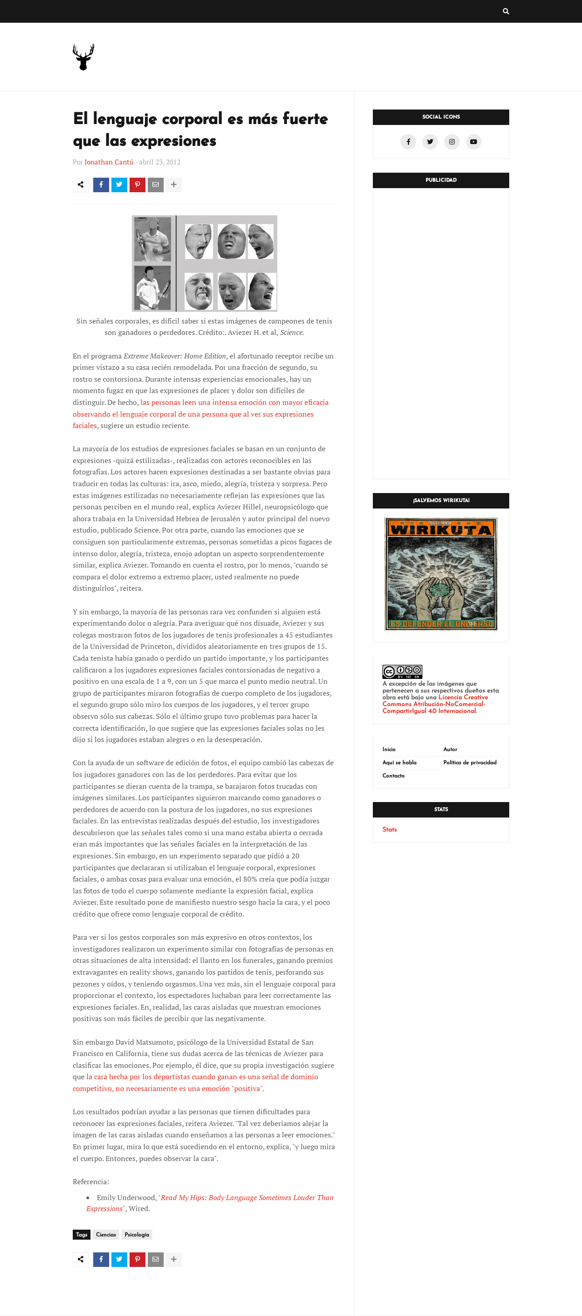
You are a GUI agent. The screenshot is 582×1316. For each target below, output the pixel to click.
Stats (389, 830)
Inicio (389, 750)
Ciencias (106, 1236)
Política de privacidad (470, 763)
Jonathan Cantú (109, 161)
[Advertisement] (441, 333)
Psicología (137, 1236)
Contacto (393, 776)
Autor (450, 750)
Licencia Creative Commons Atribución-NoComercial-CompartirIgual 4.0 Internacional (435, 704)
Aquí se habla (399, 763)
